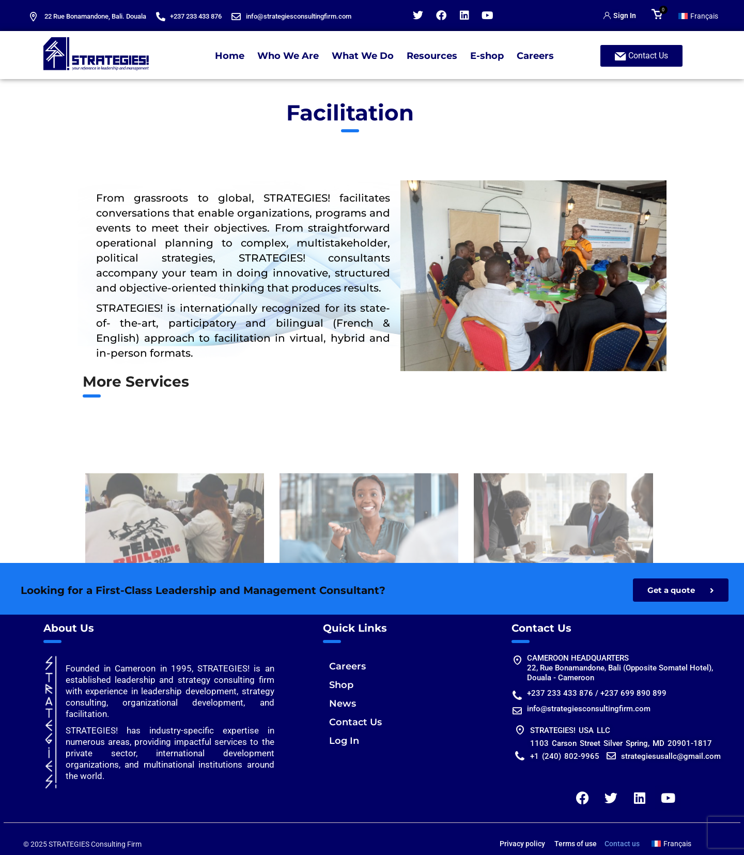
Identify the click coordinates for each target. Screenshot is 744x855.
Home (229, 56)
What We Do (363, 56)
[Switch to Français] (698, 15)
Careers (535, 56)
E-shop (487, 56)
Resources (432, 56)
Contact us (622, 843)
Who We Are (288, 56)
